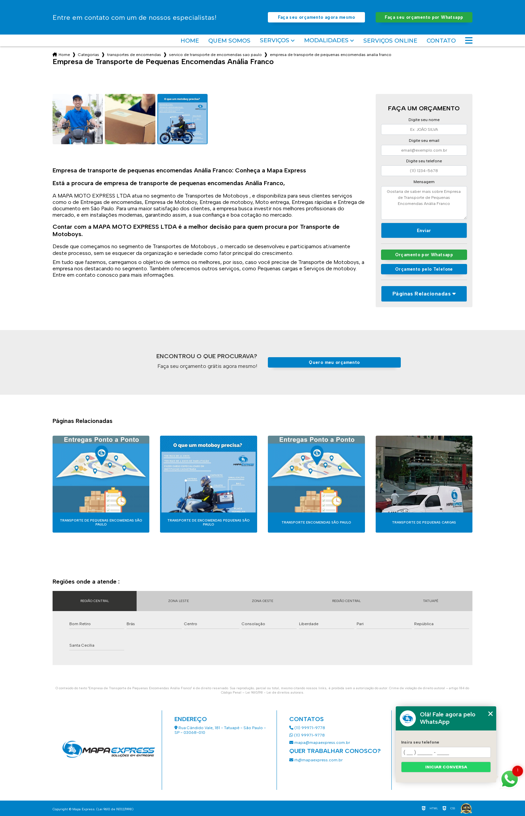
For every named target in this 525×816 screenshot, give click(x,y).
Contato (441, 41)
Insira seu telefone (420, 742)
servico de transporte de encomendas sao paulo (215, 54)
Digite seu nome (424, 119)
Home (189, 41)
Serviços (274, 40)
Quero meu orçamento (334, 362)
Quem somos (229, 41)
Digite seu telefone (424, 161)
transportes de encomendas (134, 54)
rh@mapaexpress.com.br (316, 760)
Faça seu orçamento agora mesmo (316, 17)
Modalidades (326, 40)
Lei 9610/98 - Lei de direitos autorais (274, 692)
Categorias (88, 54)
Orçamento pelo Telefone (424, 269)
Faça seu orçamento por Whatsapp (424, 17)
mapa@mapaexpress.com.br (320, 742)
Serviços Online (390, 41)
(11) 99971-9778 (307, 727)
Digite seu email (424, 140)
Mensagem (424, 181)
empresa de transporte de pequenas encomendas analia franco (330, 54)
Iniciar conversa (446, 767)
